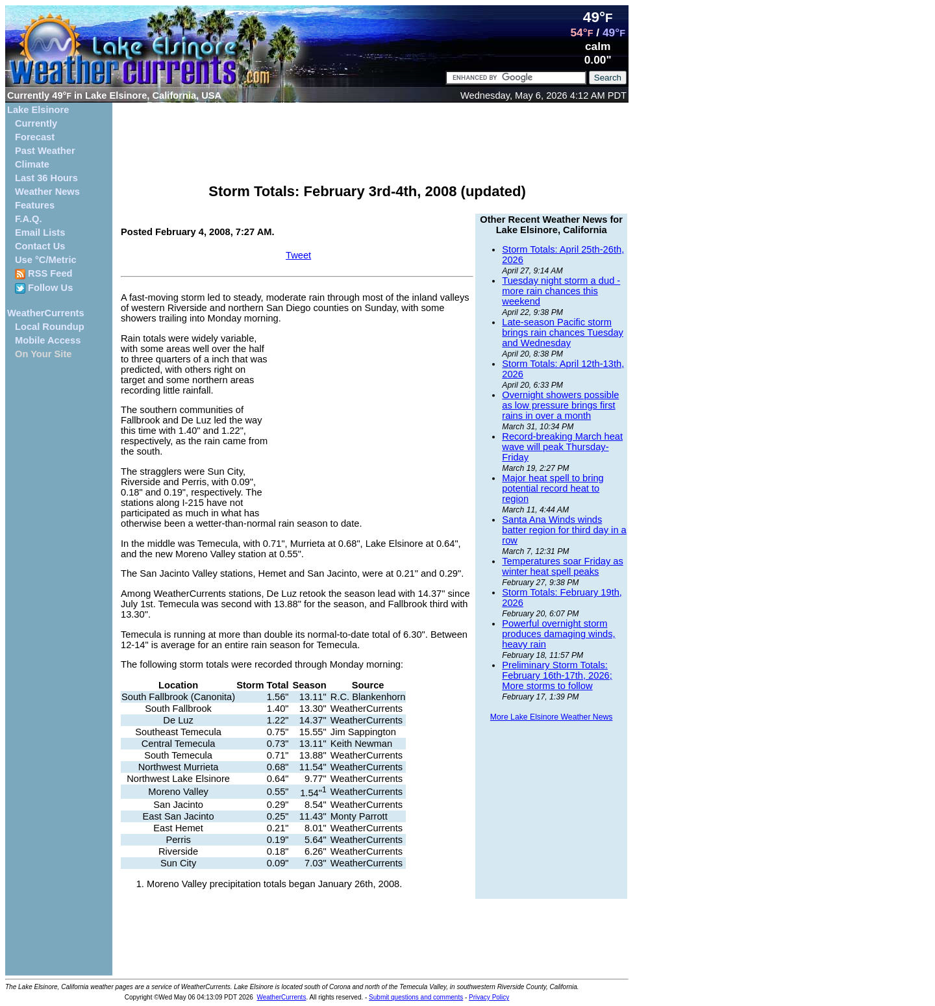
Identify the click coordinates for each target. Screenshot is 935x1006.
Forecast (35, 137)
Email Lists (40, 232)
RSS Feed (44, 273)
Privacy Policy (489, 997)
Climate (32, 164)
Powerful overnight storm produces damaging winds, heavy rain (558, 633)
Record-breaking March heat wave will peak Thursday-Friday (562, 446)
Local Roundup (49, 326)
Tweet (298, 255)
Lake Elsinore (38, 110)
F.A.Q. (28, 219)
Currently (36, 123)
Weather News (47, 191)
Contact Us (40, 246)
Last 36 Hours (46, 178)
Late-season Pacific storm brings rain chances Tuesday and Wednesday (562, 332)
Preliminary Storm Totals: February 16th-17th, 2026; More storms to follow (557, 675)
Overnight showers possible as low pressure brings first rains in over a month (560, 405)
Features (35, 205)
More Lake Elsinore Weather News (551, 717)
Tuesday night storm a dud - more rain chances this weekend (561, 291)
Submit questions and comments (416, 997)
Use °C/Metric (46, 260)
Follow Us (44, 288)
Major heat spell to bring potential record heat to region (552, 488)
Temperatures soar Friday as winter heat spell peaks (562, 566)
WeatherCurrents (45, 313)
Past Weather (45, 150)
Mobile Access (48, 340)
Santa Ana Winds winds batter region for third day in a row (564, 530)
